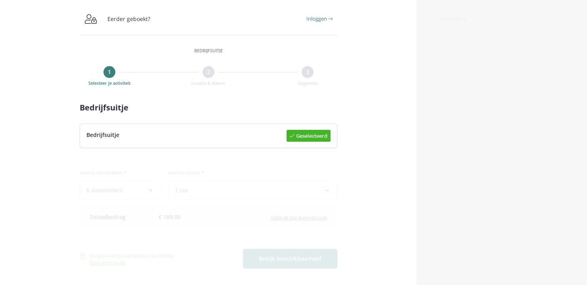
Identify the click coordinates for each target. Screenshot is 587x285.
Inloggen (319, 18)
